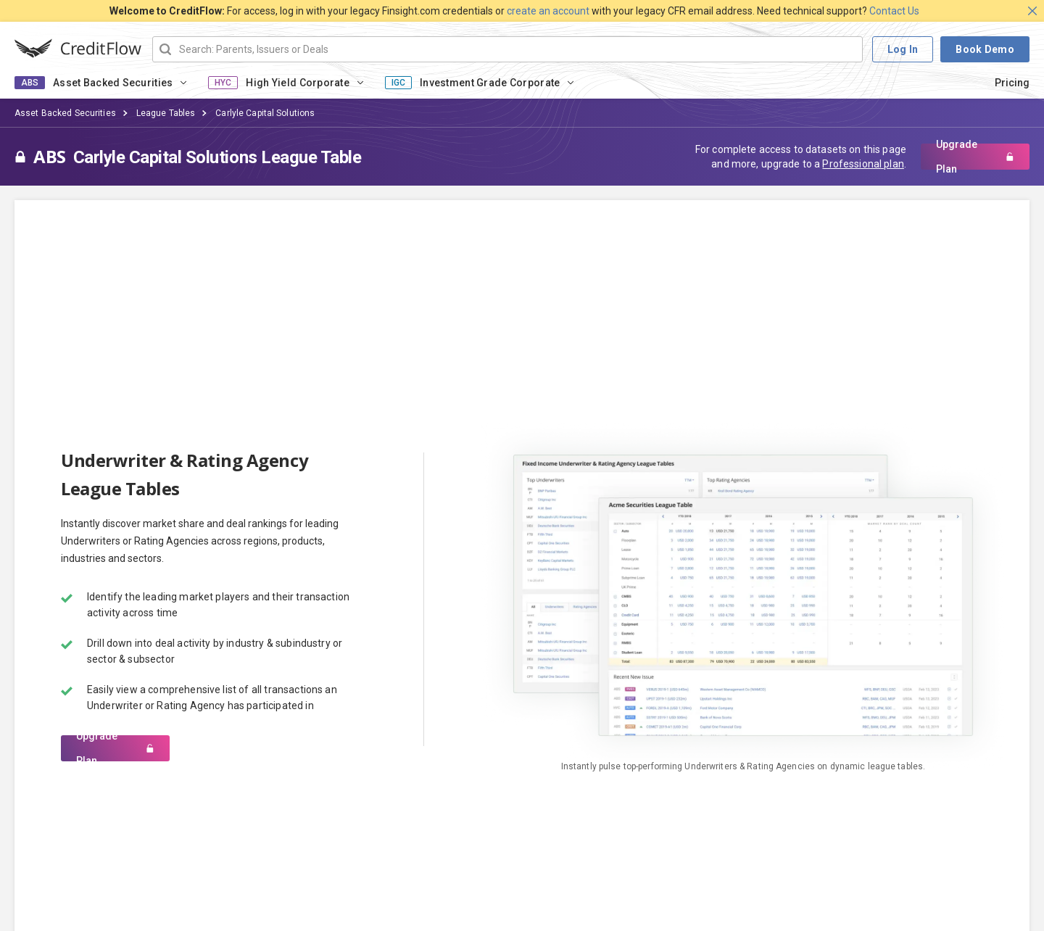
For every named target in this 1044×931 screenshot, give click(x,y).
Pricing (1012, 82)
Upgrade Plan (975, 157)
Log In (903, 49)
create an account (548, 11)
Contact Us (894, 11)
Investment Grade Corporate (490, 82)
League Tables (166, 113)
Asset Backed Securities (113, 82)
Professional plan (862, 164)
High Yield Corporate (297, 82)
